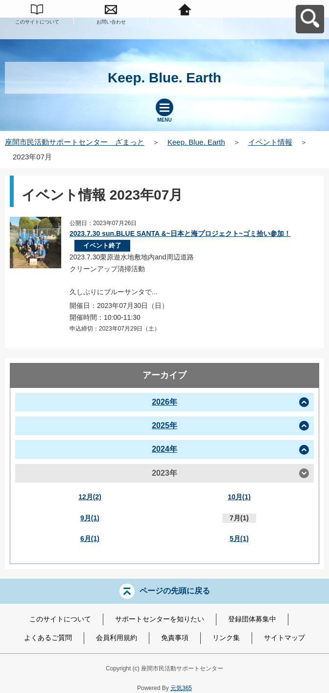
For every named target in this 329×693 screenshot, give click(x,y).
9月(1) (89, 518)
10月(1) (239, 497)
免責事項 (174, 638)
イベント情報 (270, 142)
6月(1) (89, 538)
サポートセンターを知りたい (159, 619)
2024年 (164, 449)
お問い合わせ (111, 22)
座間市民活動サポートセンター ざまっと (74, 142)
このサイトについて (37, 22)
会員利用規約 (116, 638)
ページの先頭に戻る (175, 591)
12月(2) (89, 497)
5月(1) (239, 538)
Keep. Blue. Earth (196, 142)
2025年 (164, 425)
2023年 (164, 473)
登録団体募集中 (252, 619)
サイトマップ (284, 638)
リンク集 (226, 638)
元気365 (181, 688)
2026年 (164, 402)
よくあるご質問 (48, 638)
